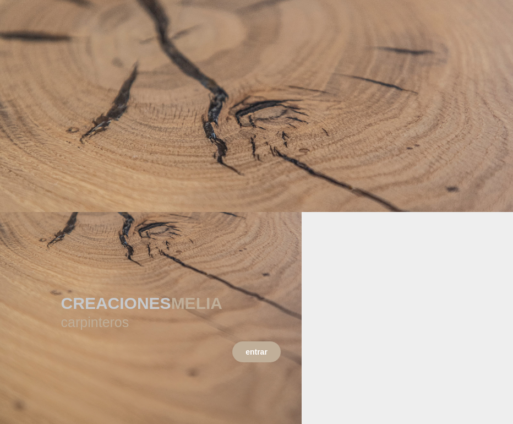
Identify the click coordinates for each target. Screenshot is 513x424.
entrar (256, 351)
